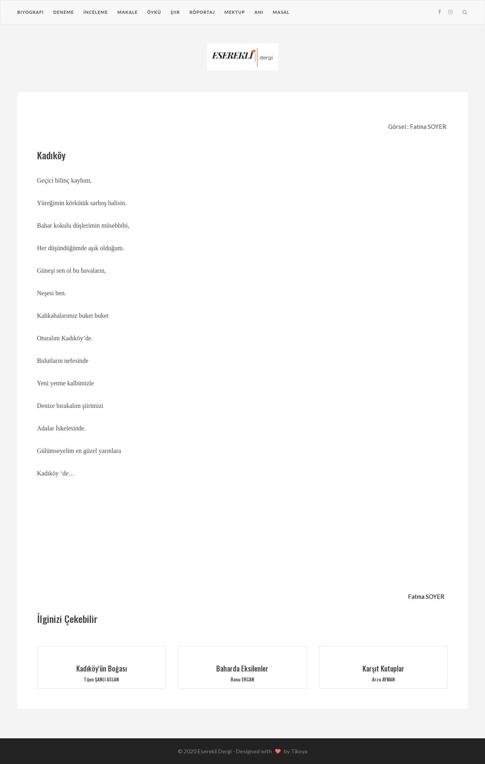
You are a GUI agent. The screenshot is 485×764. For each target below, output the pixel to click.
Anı (259, 12)
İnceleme (95, 12)
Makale (127, 12)
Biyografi (30, 12)
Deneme (63, 12)
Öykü (154, 12)
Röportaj (202, 12)
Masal (281, 12)
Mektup (235, 12)
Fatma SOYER (426, 596)
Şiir (175, 12)
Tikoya (299, 751)
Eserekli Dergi (215, 751)
